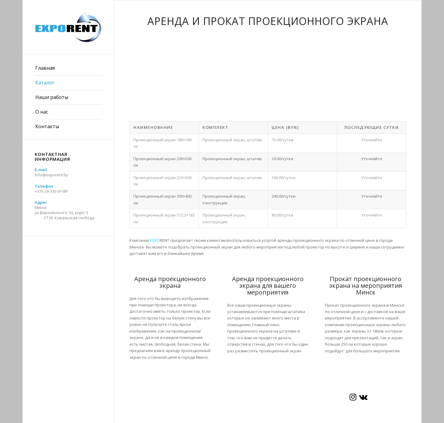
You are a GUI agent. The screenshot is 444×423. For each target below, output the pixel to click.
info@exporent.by (51, 175)
